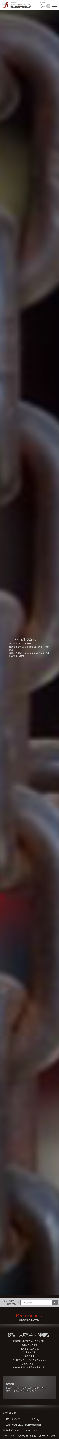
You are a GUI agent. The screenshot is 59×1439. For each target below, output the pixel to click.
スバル (9, 1391)
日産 (24, 1388)
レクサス (17, 1388)
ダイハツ (24, 1391)
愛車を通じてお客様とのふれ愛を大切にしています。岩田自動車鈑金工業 (16, 5)
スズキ (16, 1391)
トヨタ (9, 1388)
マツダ (43, 1388)
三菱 (30, 1388)
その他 (33, 1391)
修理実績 (10, 1384)
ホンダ (36, 1388)
